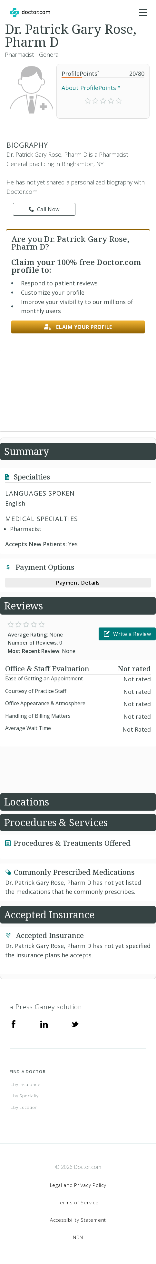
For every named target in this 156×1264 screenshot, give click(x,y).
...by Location (24, 1107)
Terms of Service (78, 1202)
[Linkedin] (44, 1024)
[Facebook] (13, 1024)
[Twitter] (75, 1024)
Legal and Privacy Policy (78, 1185)
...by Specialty (24, 1096)
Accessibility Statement (78, 1220)
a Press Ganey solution (46, 1006)
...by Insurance (25, 1084)
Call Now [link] (44, 209)
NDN (78, 1237)
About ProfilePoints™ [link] (91, 88)
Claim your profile (78, 327)
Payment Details (78, 582)
